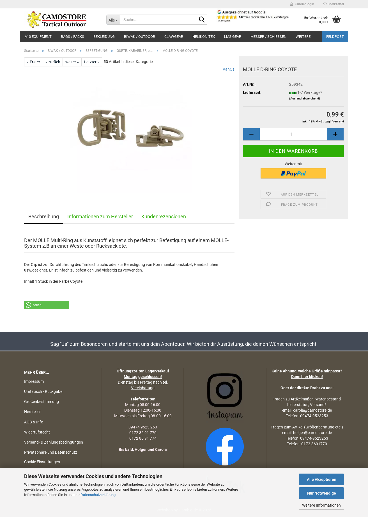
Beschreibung (43, 216)
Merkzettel (333, 4)
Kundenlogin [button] (302, 4)
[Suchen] (202, 20)
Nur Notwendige (321, 493)
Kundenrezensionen (163, 216)
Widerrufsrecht (37, 432)
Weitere (303, 36)
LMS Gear (232, 36)
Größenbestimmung (41, 401)
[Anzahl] (293, 134)
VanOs (228, 69)
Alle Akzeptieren (321, 479)
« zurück (52, 62)
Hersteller (32, 411)
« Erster (33, 62)
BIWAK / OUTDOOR (139, 36)
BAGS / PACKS (72, 36)
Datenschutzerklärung (98, 495)
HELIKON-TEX (203, 36)
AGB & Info (33, 422)
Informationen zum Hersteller (100, 216)
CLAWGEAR (173, 36)
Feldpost (335, 36)
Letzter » (91, 62)
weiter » (72, 62)
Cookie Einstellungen (42, 462)
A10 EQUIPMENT (38, 36)
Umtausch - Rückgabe (43, 391)
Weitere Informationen (321, 505)
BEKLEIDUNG (104, 36)
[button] (251, 134)
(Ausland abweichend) (304, 98)
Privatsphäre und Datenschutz (50, 452)
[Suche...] (113, 20)
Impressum (34, 381)
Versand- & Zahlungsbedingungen (53, 442)
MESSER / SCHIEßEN (268, 36)
